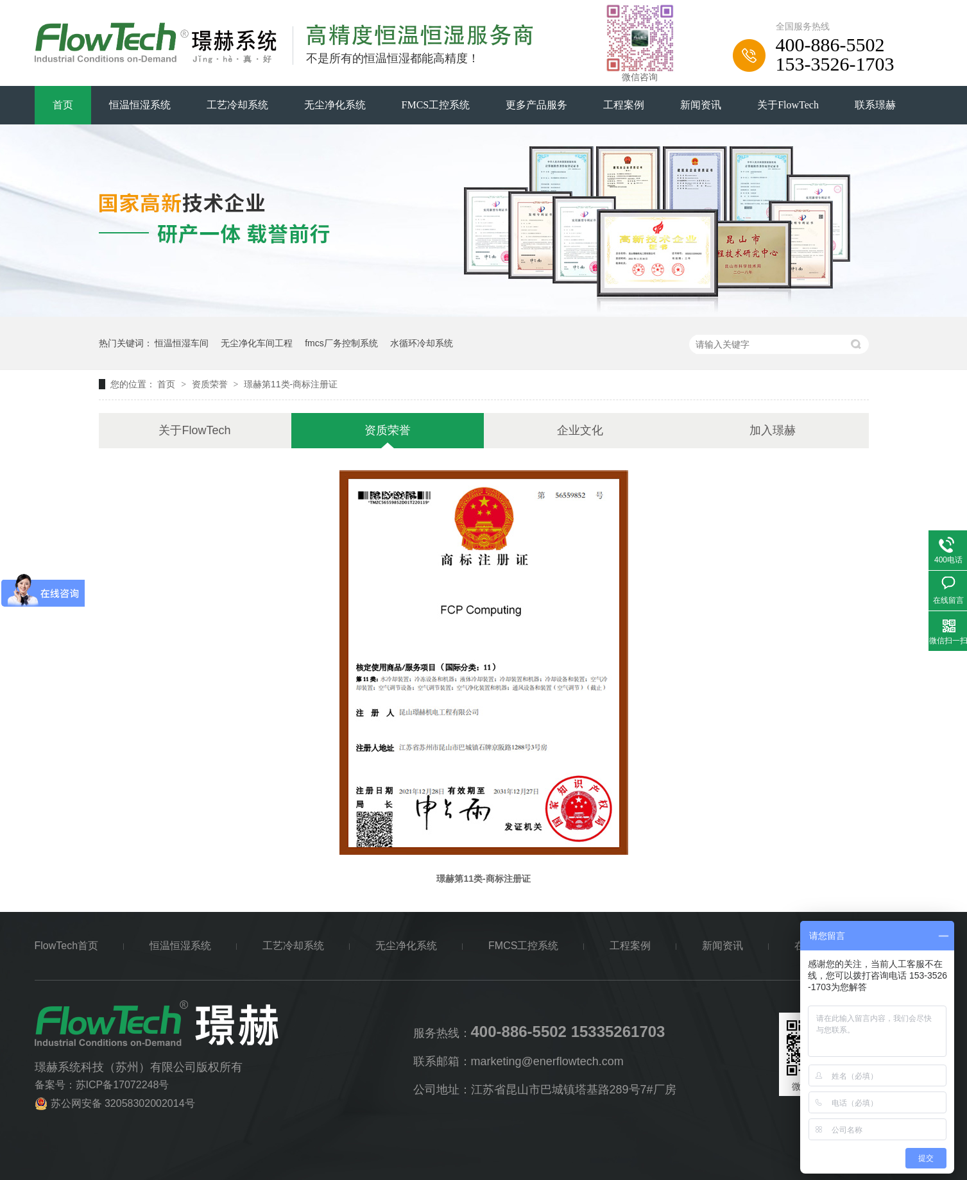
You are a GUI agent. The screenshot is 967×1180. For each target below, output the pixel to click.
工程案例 (623, 104)
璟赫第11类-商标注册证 (291, 384)
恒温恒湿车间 (182, 343)
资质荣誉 (211, 384)
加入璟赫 (772, 430)
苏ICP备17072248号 (122, 1084)
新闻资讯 (700, 104)
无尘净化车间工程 (257, 343)
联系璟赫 (875, 104)
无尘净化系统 (335, 104)
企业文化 (580, 430)
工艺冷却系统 (237, 104)
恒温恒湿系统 (140, 104)
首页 (63, 104)
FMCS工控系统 (436, 104)
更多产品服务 (536, 104)
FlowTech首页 (67, 945)
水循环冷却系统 (421, 343)
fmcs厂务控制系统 (341, 343)
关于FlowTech (788, 104)
